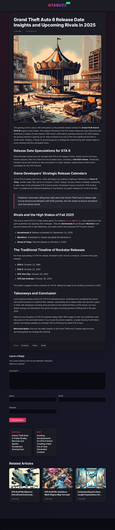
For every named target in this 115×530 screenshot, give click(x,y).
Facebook (24, 345)
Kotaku (79, 221)
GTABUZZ (57, 5)
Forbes (69, 221)
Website (12, 410)
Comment (14, 371)
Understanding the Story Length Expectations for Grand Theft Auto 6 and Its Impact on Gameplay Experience (90, 496)
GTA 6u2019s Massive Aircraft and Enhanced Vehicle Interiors (21, 496)
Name (11, 398)
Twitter (34, 345)
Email (60, 398)
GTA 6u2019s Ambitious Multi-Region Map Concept (57, 496)
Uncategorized (31, 31)
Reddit (43, 345)
